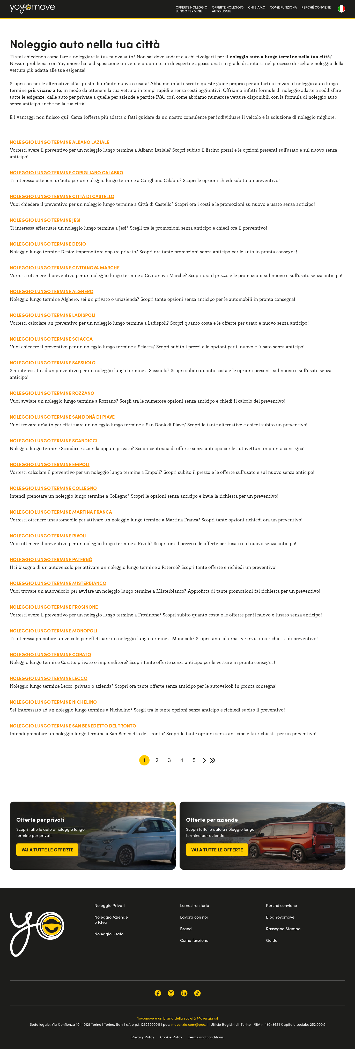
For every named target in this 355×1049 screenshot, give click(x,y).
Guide (271, 940)
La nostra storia (194, 905)
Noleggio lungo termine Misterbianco (58, 583)
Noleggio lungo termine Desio (48, 243)
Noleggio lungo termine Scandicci (54, 440)
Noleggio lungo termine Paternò (51, 559)
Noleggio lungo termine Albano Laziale (59, 142)
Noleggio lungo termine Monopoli (53, 630)
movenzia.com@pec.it (189, 1024)
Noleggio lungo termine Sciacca (51, 338)
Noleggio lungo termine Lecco (48, 678)
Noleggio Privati (109, 905)
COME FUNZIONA (283, 7)
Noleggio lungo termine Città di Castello (62, 196)
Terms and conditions (206, 1036)
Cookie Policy (171, 1036)
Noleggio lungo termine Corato (50, 654)
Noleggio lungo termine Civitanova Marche (65, 267)
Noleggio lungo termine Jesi (45, 220)
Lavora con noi (194, 917)
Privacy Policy (142, 1036)
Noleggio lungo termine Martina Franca (61, 511)
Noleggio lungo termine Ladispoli (52, 315)
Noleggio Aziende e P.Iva (111, 919)
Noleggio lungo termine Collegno (53, 488)
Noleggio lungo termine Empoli (50, 464)
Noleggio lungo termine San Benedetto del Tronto (73, 725)
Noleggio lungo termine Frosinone (54, 607)
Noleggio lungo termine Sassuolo (52, 362)
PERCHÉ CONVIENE (316, 7)
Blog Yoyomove (280, 917)
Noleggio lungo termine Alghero (51, 291)
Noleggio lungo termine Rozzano (52, 393)
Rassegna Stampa (283, 928)
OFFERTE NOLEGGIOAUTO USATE (227, 9)
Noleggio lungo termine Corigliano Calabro (66, 172)
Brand (186, 928)
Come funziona (194, 940)
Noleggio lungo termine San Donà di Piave (62, 416)
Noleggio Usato (108, 933)
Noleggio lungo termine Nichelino (53, 702)
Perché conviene (281, 905)
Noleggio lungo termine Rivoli (48, 535)
